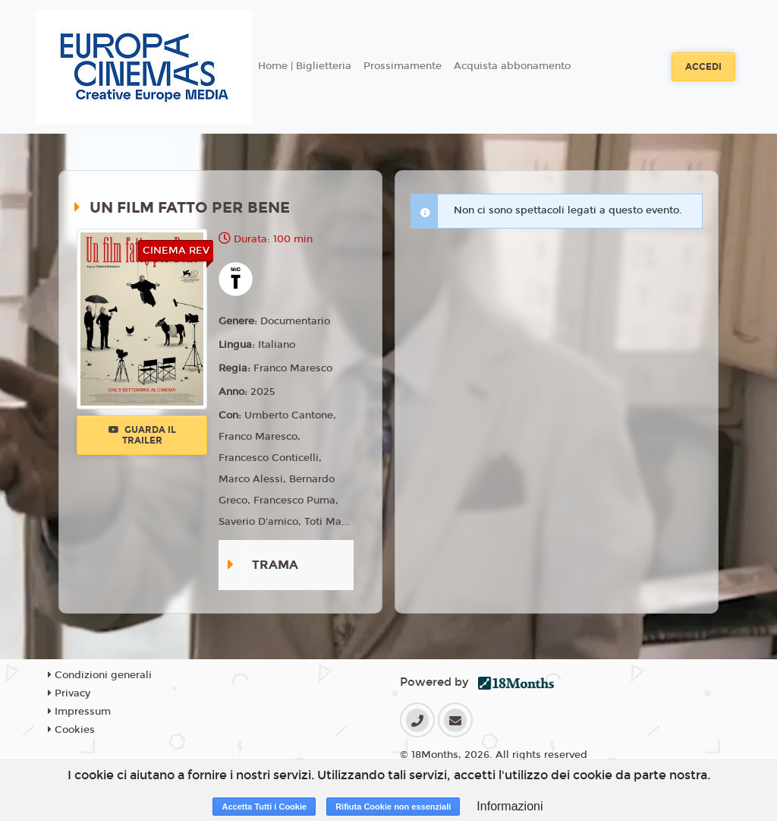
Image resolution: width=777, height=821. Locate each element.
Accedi (703, 67)
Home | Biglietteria (304, 66)
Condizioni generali (100, 675)
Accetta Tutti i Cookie (264, 806)
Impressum (79, 712)
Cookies (71, 730)
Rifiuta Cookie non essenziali (393, 806)
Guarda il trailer (142, 435)
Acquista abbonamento (512, 66)
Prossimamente (402, 66)
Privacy (69, 693)
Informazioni (510, 806)
